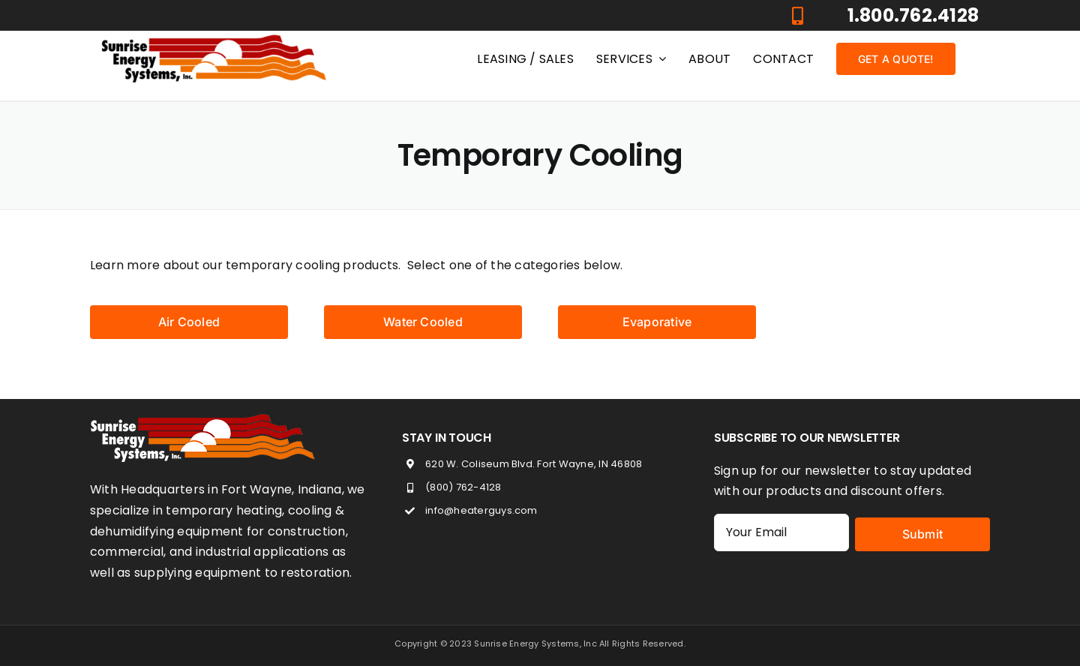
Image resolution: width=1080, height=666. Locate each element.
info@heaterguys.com (481, 510)
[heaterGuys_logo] (213, 40)
